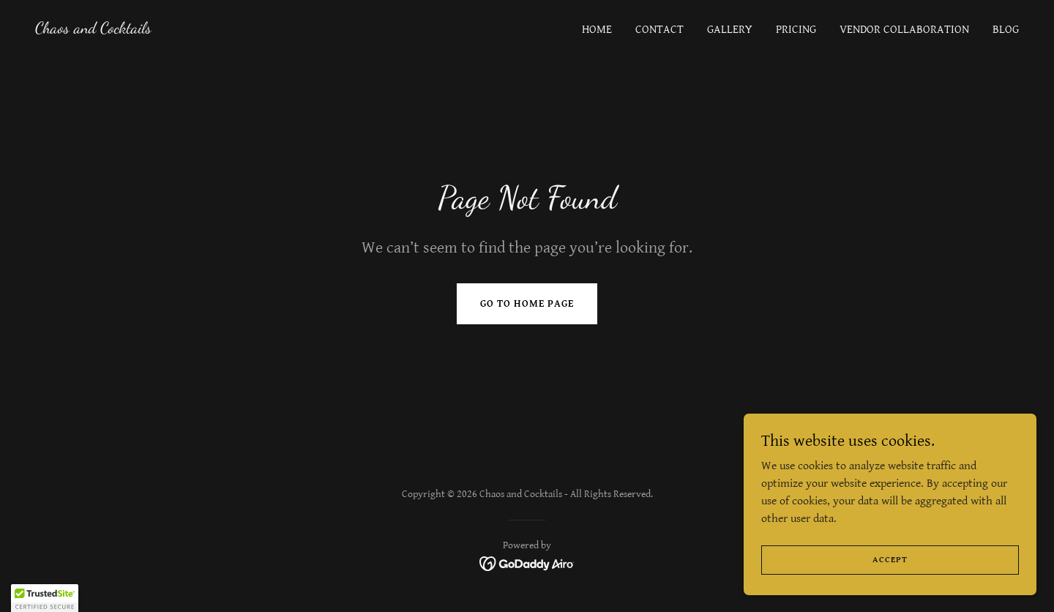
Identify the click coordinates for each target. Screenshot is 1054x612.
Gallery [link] (729, 30)
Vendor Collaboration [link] (904, 30)
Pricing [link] (796, 30)
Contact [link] (659, 30)
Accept (890, 559)
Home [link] (597, 30)
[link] (93, 30)
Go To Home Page (527, 304)
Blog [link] (1006, 30)
